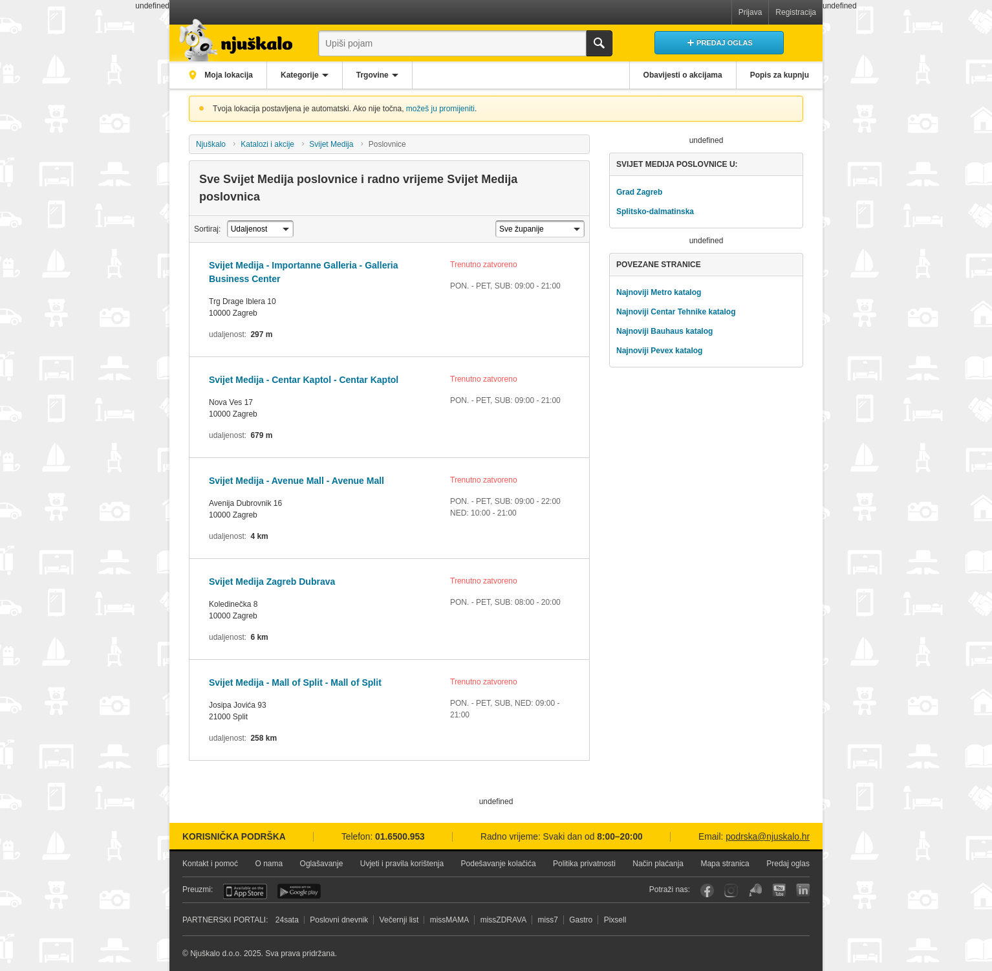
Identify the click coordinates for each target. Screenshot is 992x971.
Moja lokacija (227, 75)
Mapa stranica (724, 863)
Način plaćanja (658, 863)
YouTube (779, 890)
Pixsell (615, 919)
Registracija (795, 12)
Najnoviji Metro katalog (658, 292)
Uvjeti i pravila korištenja (402, 863)
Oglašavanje (321, 863)
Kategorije (300, 75)
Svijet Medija (331, 144)
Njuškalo (211, 144)
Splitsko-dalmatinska (655, 211)
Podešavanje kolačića (498, 863)
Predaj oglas (788, 863)
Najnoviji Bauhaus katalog (664, 331)
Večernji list (399, 919)
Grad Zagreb (639, 192)
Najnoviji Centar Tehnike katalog (676, 311)
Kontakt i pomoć (210, 863)
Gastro (580, 919)
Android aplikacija (299, 891)
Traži (599, 43)
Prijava (750, 12)
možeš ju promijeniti (440, 108)
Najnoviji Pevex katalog (659, 350)
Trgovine (372, 75)
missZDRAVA (503, 919)
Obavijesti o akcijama (682, 75)
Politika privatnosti (584, 863)
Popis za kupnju (779, 75)
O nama (269, 863)
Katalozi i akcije (267, 144)
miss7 (548, 919)
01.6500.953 (400, 837)
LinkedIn (803, 890)
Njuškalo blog (755, 890)
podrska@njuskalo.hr (768, 837)
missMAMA (449, 919)
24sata (287, 919)
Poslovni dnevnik (339, 919)
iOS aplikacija (245, 891)
